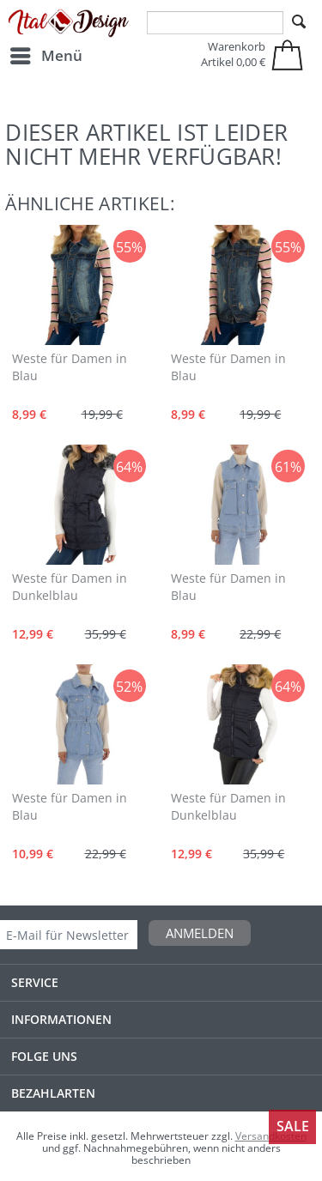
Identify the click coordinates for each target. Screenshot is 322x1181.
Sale (292, 1126)
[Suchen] (299, 22)
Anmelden (200, 933)
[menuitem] (45, 56)
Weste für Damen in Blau (69, 367)
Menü (46, 53)
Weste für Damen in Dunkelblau (69, 586)
